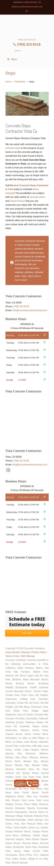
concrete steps (12, 148)
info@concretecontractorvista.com (27, 7)
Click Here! (27, 633)
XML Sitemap (28, 656)
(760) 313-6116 (30, 2)
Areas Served (12, 652)
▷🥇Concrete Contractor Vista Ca (27, 26)
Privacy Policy (39, 652)
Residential (20, 82)
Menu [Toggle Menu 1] (12, 59)
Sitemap (25, 652)
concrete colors (37, 197)
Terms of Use (12, 656)
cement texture (17, 201)
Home (8, 82)
